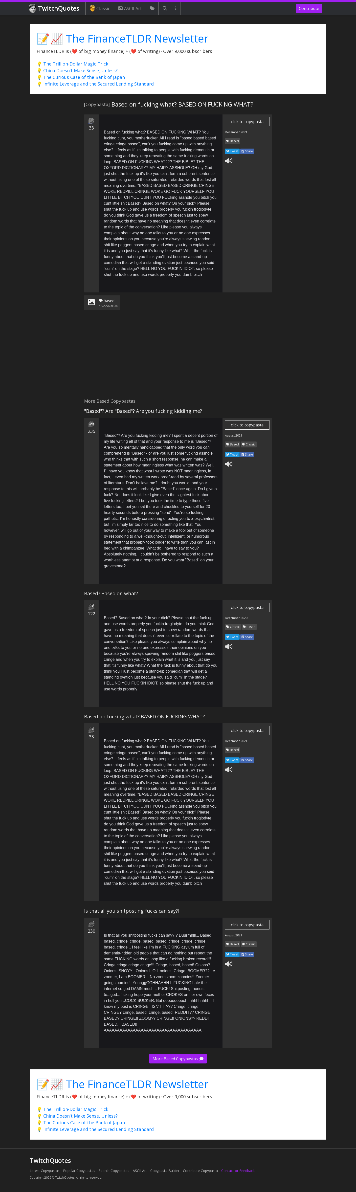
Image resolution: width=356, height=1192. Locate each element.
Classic (99, 8)
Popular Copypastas (79, 1170)
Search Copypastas (114, 1170)
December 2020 (236, 618)
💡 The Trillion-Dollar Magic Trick (72, 64)
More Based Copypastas (178, 1058)
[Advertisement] (178, 357)
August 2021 (233, 435)
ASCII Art (130, 8)
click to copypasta (247, 121)
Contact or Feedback (238, 1170)
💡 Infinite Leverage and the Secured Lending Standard (95, 84)
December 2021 (236, 132)
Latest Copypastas (45, 1170)
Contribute (309, 8)
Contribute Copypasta (200, 1170)
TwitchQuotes (54, 8)
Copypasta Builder (164, 1170)
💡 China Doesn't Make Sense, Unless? (77, 70)
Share (247, 151)
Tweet (232, 151)
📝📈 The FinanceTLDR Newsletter (122, 38)
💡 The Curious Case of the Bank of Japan (81, 77)
